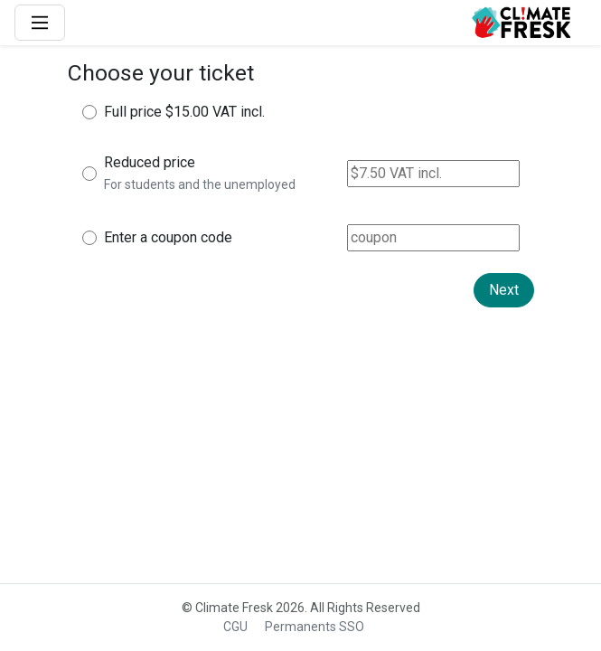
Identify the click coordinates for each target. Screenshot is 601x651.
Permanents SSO (314, 626)
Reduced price (149, 162)
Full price (133, 111)
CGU (235, 626)
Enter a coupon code (168, 237)
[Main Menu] (39, 23)
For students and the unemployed (200, 184)
